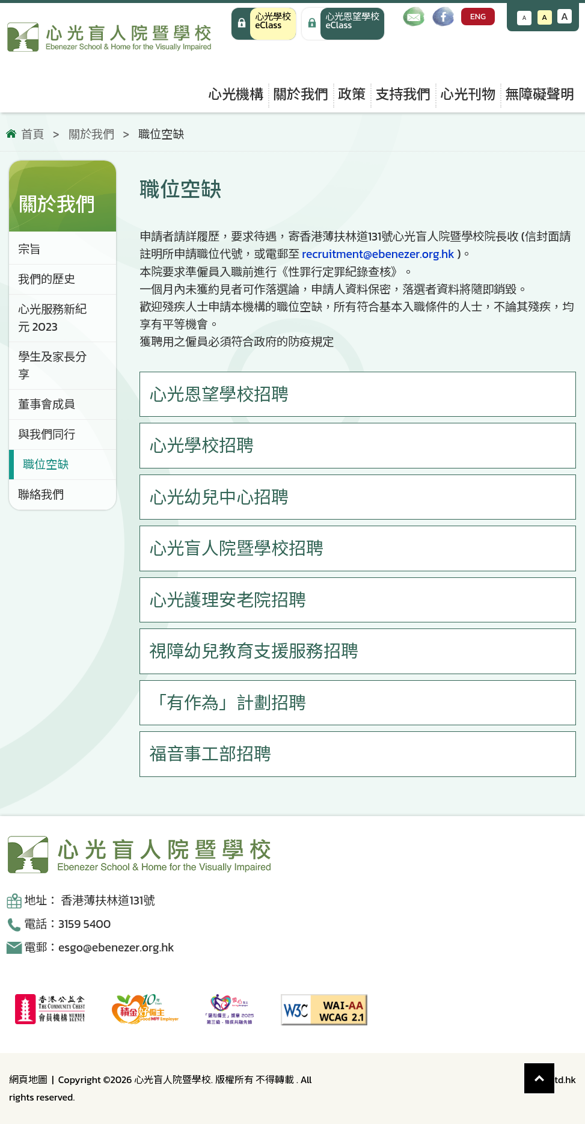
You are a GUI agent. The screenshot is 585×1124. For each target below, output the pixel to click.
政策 (352, 94)
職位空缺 (46, 464)
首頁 (32, 134)
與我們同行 (46, 434)
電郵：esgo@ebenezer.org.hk (99, 947)
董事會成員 (46, 404)
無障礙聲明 (539, 94)
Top (554, 1072)
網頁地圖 (28, 1079)
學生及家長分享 (52, 365)
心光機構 (235, 94)
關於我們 (300, 94)
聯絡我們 (41, 494)
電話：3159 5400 (67, 924)
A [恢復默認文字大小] (544, 17)
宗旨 (29, 249)
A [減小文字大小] (524, 17)
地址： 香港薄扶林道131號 (89, 900)
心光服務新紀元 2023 (52, 318)
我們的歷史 (46, 279)
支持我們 (402, 94)
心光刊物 (467, 94)
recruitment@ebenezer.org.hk (378, 254)
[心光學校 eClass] (263, 24)
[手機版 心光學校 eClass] (343, 24)
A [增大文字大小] (564, 16)
